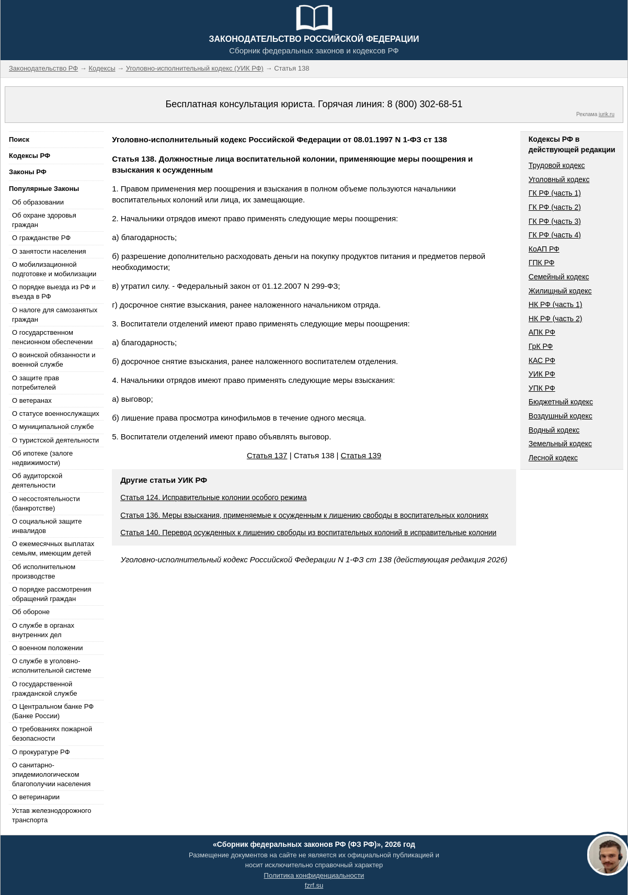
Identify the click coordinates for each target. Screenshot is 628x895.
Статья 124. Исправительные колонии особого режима (213, 497)
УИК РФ (542, 374)
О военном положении (47, 648)
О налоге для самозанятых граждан (54, 314)
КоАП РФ (544, 249)
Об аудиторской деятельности (37, 480)
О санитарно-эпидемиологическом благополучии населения (51, 774)
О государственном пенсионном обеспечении (52, 337)
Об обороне (31, 612)
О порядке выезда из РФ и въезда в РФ (54, 291)
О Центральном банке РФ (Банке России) (53, 711)
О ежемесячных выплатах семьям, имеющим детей (53, 548)
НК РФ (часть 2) (556, 318)
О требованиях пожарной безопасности (52, 733)
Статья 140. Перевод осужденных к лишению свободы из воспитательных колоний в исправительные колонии (308, 532)
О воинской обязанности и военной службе (53, 359)
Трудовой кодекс (557, 165)
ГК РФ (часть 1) (555, 193)
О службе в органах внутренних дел (43, 630)
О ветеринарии (36, 797)
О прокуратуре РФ (41, 752)
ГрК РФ (541, 346)
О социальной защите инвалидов (47, 526)
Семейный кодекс (559, 277)
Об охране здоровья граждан (44, 220)
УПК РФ (542, 388)
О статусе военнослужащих (55, 413)
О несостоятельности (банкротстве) (46, 503)
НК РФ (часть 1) (556, 304)
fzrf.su (314, 885)
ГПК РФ (542, 262)
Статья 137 (267, 455)
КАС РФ (542, 360)
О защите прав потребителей (35, 382)
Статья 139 (360, 455)
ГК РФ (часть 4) (555, 235)
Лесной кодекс (553, 458)
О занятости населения (49, 251)
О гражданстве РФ (41, 238)
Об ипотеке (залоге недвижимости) (42, 458)
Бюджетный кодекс (561, 402)
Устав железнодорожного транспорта (51, 815)
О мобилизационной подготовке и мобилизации (54, 269)
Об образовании (38, 202)
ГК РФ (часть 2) (555, 207)
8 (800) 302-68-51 (424, 104)
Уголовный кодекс (559, 179)
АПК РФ (542, 332)
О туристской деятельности (55, 440)
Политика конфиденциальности (314, 875)
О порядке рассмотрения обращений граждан (52, 594)
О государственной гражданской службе (44, 688)
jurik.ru (606, 114)
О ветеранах (32, 400)
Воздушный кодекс (560, 416)
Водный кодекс (554, 430)
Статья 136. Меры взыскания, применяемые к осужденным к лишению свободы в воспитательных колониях (304, 515)
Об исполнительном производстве (43, 571)
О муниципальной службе (53, 426)
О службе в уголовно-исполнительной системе (52, 665)
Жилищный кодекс (560, 291)
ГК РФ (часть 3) (555, 221)
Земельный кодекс (560, 443)
